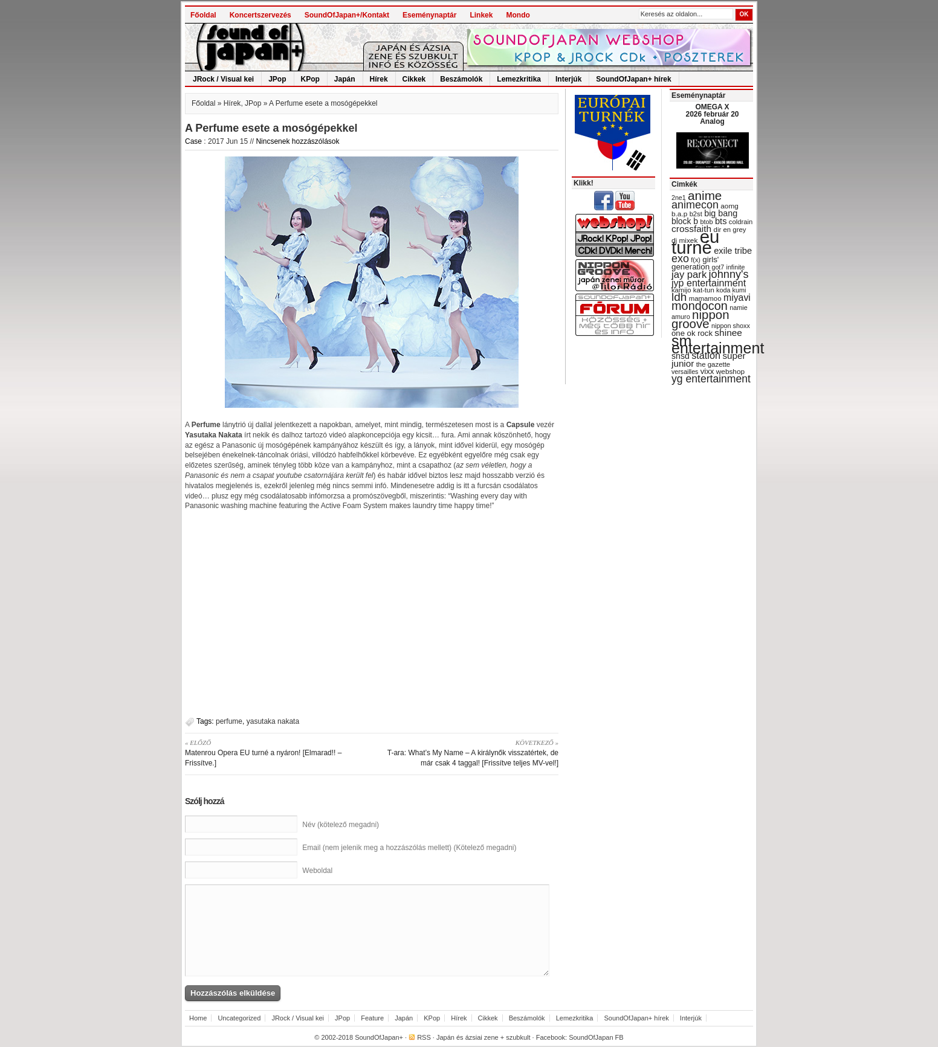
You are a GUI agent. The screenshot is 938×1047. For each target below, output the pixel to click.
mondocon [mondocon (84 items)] (699, 305)
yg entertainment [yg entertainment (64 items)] (711, 379)
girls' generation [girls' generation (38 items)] (695, 263)
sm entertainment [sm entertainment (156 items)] (717, 344)
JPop (277, 79)
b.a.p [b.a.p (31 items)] (679, 214)
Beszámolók (461, 79)
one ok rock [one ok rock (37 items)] (692, 333)
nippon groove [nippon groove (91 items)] (700, 319)
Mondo (517, 15)
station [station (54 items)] (705, 355)
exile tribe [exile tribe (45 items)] (733, 251)
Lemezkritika (519, 79)
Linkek (481, 15)
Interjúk (568, 79)
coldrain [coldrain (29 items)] (740, 221)
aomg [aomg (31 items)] (729, 206)
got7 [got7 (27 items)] (717, 267)
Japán (344, 79)
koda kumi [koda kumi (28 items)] (731, 290)
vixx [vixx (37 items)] (707, 371)
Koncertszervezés (260, 15)
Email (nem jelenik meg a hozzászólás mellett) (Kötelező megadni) (409, 847)
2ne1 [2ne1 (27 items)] (678, 197)
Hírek (379, 79)
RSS (424, 1037)
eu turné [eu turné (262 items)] (695, 242)
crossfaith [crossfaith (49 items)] (691, 229)
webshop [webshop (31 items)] (730, 371)
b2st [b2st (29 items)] (696, 213)
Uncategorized (239, 1018)
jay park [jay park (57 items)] (689, 274)
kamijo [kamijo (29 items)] (681, 290)
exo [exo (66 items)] (680, 259)
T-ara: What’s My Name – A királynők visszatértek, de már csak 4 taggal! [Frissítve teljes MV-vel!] (469, 752)
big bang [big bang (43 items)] (720, 213)
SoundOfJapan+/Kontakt (347, 15)
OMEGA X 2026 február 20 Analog (712, 114)
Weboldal (317, 870)
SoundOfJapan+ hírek (633, 79)
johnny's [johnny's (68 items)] (729, 274)
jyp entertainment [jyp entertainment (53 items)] (708, 282)
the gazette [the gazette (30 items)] (713, 364)
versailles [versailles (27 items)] (684, 371)
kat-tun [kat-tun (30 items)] (703, 290)
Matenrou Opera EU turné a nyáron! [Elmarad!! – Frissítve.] (274, 752)
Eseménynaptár (429, 15)
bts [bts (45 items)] (721, 221)
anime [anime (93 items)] (705, 195)
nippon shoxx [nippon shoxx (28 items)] (730, 325)
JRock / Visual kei (223, 79)
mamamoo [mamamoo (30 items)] (705, 298)
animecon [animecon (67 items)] (695, 205)
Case (193, 141)
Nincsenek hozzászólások (297, 141)
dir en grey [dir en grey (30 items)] (730, 229)
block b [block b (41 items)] (684, 221)
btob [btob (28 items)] (706, 221)
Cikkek (414, 79)
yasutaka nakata (273, 721)
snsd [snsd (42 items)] (680, 356)
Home (198, 1018)
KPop (310, 79)
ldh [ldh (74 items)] (679, 297)
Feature (372, 1018)
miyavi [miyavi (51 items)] (737, 297)
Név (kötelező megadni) (340, 824)
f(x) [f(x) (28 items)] (695, 259)
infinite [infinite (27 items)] (735, 267)
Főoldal (203, 15)
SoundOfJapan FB (596, 1037)
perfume (229, 721)
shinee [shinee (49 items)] (728, 332)
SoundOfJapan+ (379, 1037)
